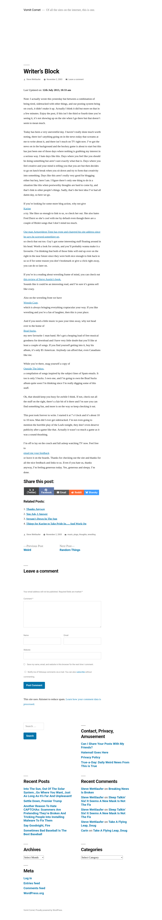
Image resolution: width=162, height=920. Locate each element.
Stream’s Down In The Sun (41, 518)
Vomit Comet (32, 10)
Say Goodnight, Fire (37, 825)
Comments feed (34, 888)
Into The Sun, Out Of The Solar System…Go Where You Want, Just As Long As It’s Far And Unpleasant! (48, 792)
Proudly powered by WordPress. (49, 910)
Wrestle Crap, (31, 302)
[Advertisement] (81, 38)
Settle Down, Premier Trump (43, 801)
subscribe (81, 672)
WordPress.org (34, 893)
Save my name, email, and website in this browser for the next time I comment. (60, 664)
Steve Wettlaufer (33, 79)
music (70, 534)
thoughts (83, 534)
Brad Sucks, (30, 330)
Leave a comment (76, 79)
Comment (28, 599)
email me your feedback (36, 453)
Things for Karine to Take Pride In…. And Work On (56, 523)
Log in (28, 878)
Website (27, 650)
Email (66, 635)
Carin (84, 830)
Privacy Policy (90, 757)
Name (26, 635)
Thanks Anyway (35, 509)
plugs (76, 534)
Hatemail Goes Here (94, 752)
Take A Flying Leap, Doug (110, 830)
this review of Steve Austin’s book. (42, 279)
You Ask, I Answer (37, 514)
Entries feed (32, 883)
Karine (27, 208)
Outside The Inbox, (34, 368)
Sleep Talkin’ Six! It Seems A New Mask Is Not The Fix (103, 801)
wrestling (92, 534)
